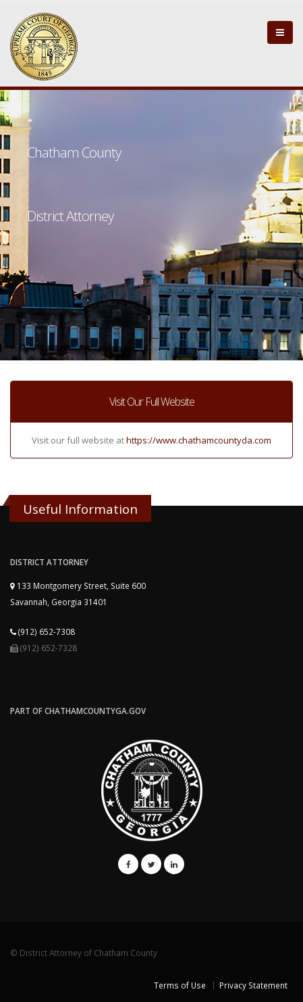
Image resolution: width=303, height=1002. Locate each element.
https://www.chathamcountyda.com (198, 440)
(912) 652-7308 (42, 631)
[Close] (280, 32)
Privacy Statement (253, 985)
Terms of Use (180, 985)
